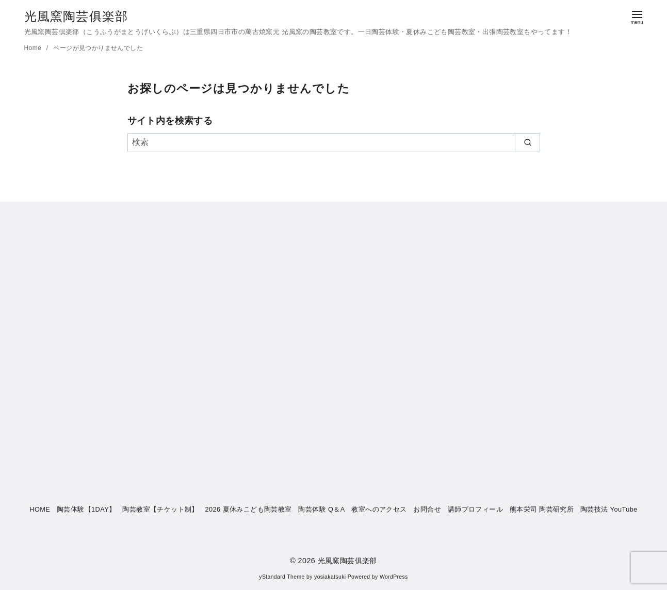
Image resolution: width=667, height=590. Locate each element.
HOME (39, 509)
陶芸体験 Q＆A (321, 509)
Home (33, 48)
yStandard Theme (281, 577)
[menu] (637, 16)
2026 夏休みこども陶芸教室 (248, 509)
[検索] (333, 142)
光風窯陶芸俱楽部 (76, 16)
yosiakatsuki (330, 577)
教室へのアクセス (378, 509)
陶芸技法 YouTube (609, 509)
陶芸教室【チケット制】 (160, 509)
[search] (527, 142)
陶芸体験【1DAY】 (86, 509)
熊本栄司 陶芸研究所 (542, 509)
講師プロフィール (475, 509)
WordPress (394, 577)
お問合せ (427, 509)
